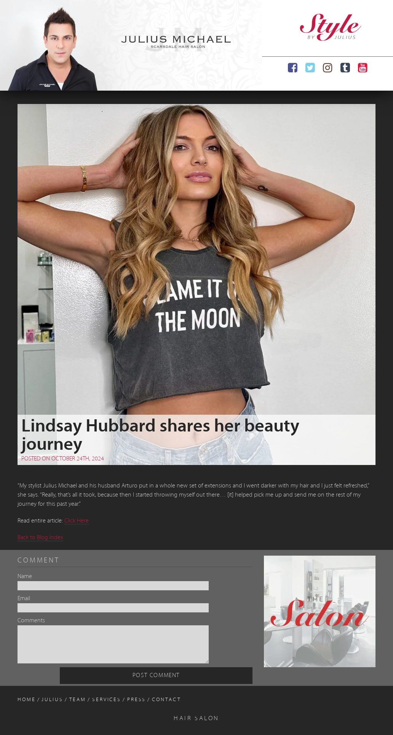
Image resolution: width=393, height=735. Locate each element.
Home (27, 700)
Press (136, 700)
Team (77, 700)
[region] (131, 45)
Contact (166, 700)
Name (25, 577)
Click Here (76, 521)
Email (24, 599)
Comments (31, 621)
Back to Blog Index (40, 538)
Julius (52, 700)
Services (106, 700)
